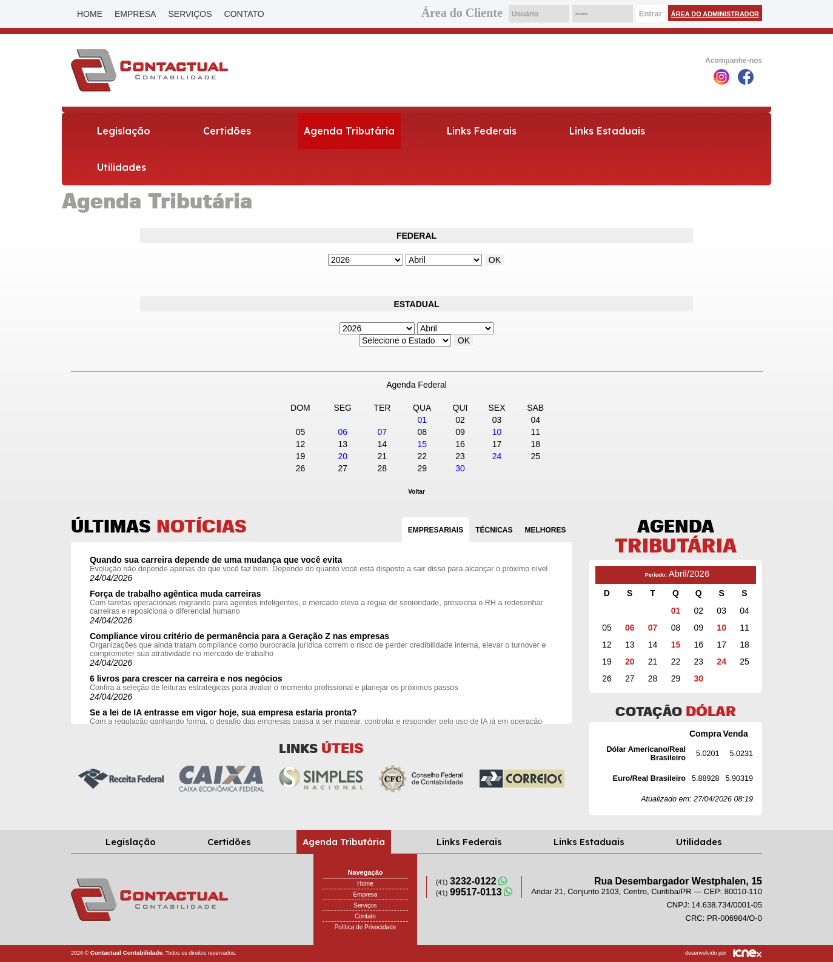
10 (497, 432)
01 (422, 420)
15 (422, 444)
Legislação (123, 131)
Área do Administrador (715, 14)
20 (342, 456)
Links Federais (482, 131)
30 (460, 468)
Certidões (227, 131)
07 (382, 432)
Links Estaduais (607, 131)
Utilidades (121, 167)
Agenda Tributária (349, 131)
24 (497, 456)
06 (342, 432)
